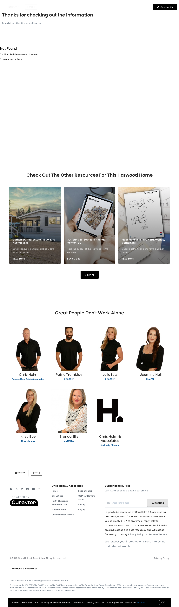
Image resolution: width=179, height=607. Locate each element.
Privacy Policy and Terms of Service (147, 534)
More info (141, 602)
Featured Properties (79, 6)
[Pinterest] (27, 489)
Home (55, 490)
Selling (81, 504)
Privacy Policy (161, 558)
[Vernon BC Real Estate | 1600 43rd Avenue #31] (35, 211)
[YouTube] (33, 489)
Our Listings (57, 496)
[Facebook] (11, 489)
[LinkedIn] (22, 489)
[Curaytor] (24, 505)
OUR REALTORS (57, 6)
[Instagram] (39, 489)
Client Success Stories (63, 514)
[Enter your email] (128, 503)
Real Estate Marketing (107, 6)
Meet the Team (59, 509)
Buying (81, 509)
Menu (141, 7)
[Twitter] (17, 489)
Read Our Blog (85, 490)
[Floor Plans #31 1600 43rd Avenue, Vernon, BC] (144, 211)
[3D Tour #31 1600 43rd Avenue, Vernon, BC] (90, 211)
